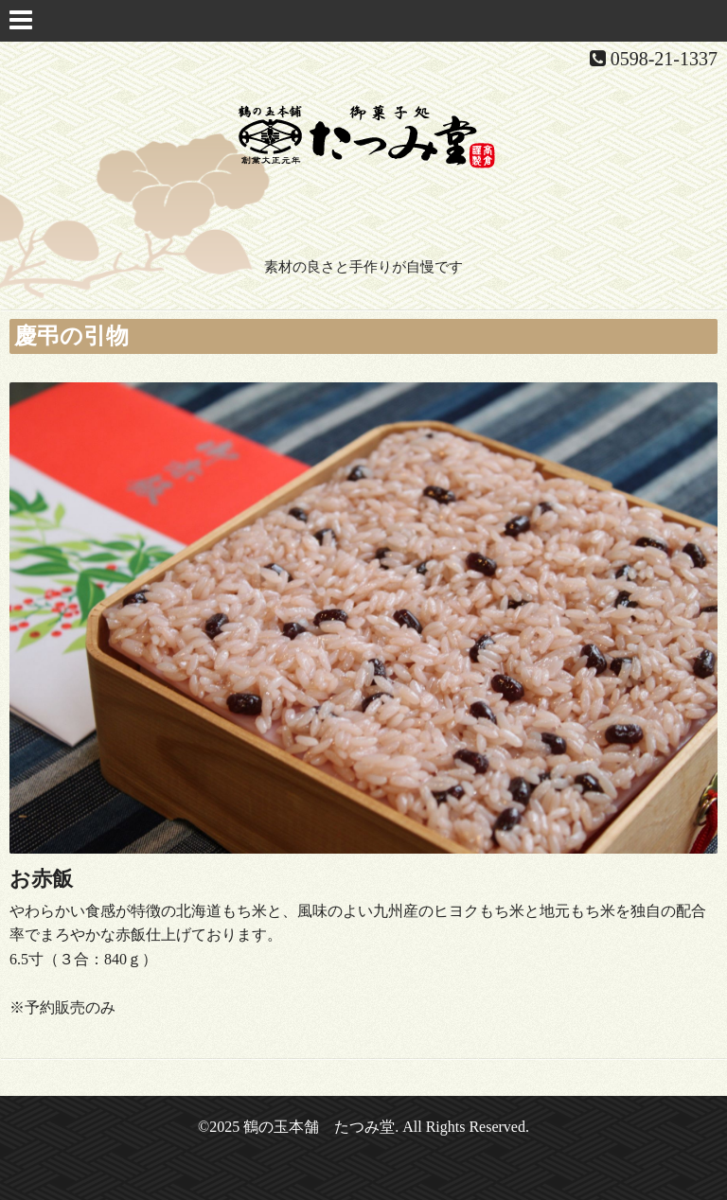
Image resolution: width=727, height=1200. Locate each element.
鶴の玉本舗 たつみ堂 (319, 1127)
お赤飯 (41, 879)
